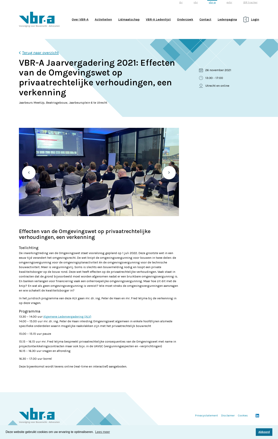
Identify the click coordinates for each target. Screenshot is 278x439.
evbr (229, 2)
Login (255, 19)
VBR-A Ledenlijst (158, 19)
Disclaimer (228, 415)
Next (169, 172)
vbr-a (212, 2)
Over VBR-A (80, 19)
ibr (181, 2)
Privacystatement (206, 415)
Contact (205, 19)
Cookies (243, 415)
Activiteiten (103, 19)
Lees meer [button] (102, 432)
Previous (29, 172)
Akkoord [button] (264, 432)
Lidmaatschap (129, 19)
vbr (196, 2)
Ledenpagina (227, 19)
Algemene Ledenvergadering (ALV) (67, 316)
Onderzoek (185, 19)
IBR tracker (250, 2)
